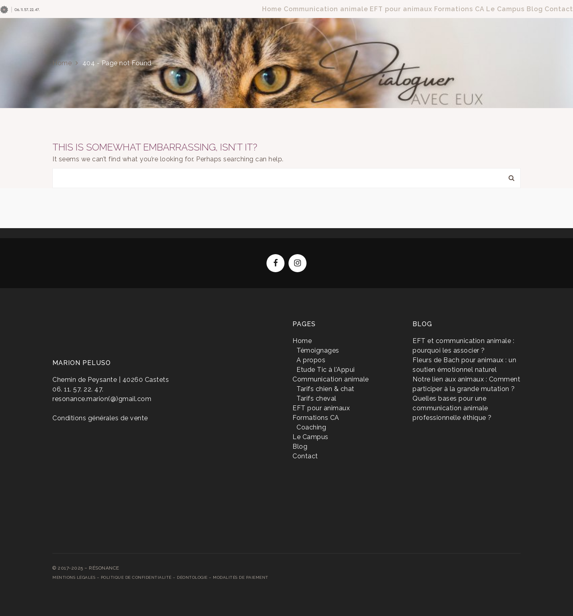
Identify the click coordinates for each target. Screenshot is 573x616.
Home (62, 63)
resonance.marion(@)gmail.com (101, 399)
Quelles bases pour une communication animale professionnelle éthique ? (452, 408)
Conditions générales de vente (100, 418)
